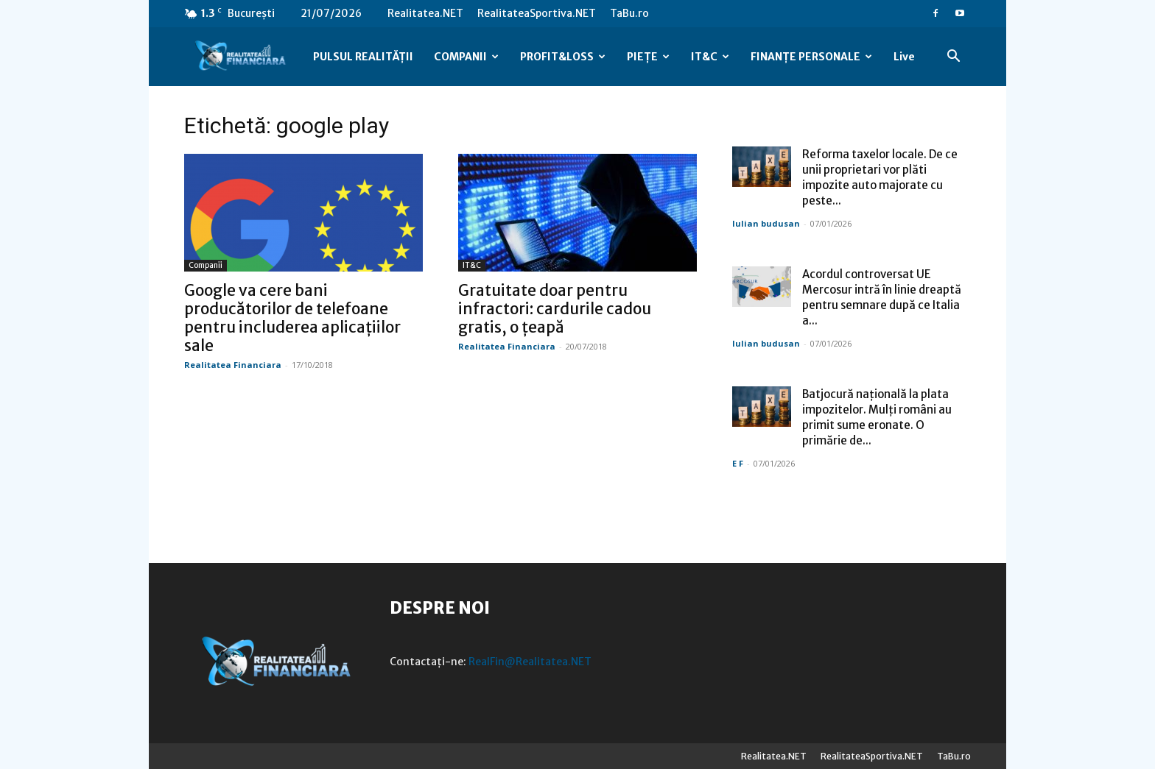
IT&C (710, 56)
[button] (953, 58)
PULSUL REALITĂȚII (363, 56)
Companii (205, 265)
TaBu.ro (629, 13)
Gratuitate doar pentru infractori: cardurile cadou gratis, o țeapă (554, 308)
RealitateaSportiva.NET (536, 13)
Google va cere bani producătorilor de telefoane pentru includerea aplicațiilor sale (292, 317)
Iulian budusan (766, 223)
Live (904, 56)
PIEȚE (648, 56)
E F (737, 463)
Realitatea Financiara (232, 364)
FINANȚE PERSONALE (811, 56)
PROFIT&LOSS (562, 56)
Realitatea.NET (425, 13)
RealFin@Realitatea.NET (529, 661)
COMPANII (466, 56)
